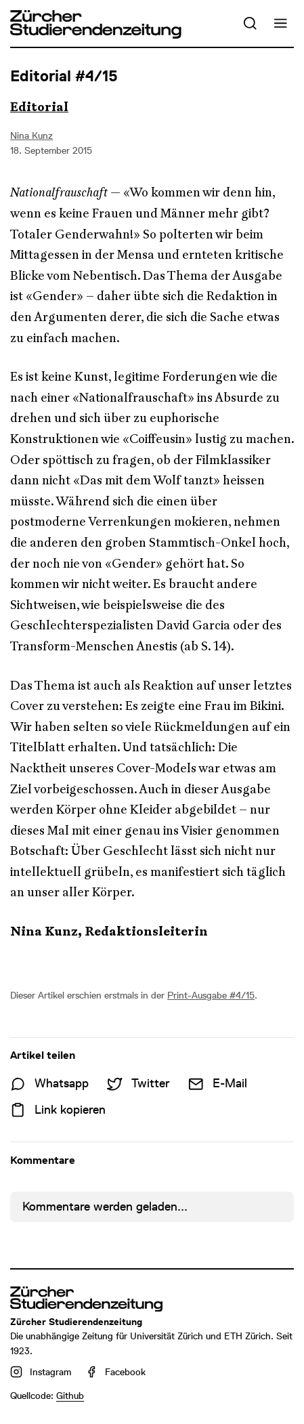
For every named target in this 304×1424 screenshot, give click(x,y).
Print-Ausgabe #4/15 (211, 995)
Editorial (39, 107)
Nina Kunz (31, 135)
